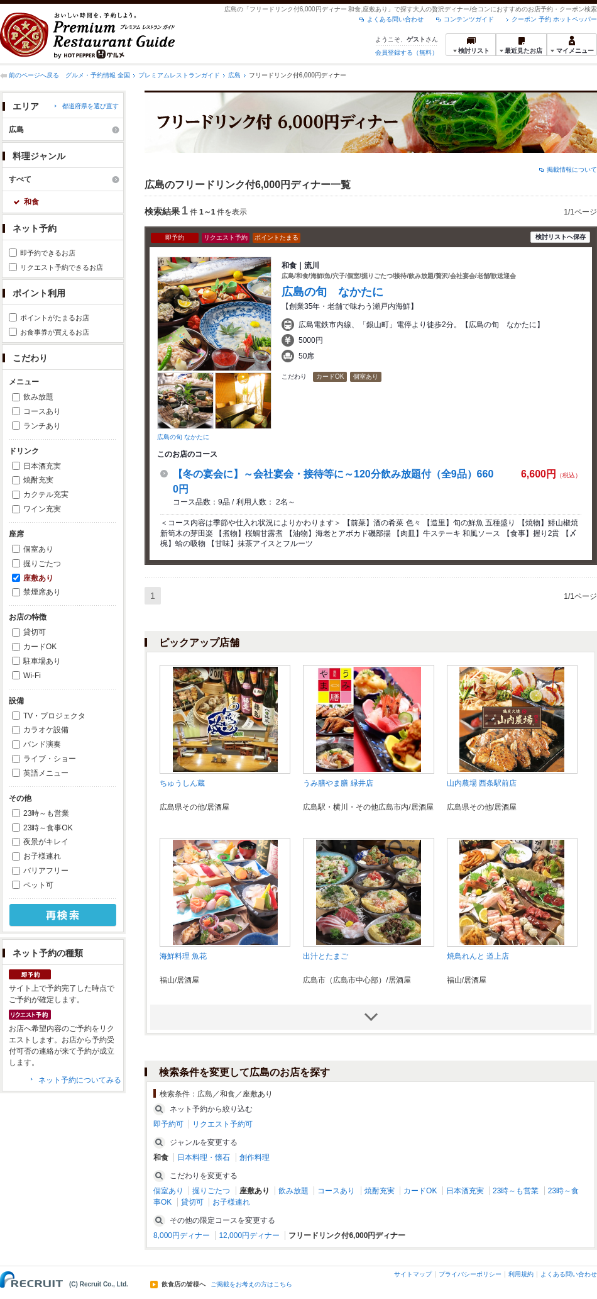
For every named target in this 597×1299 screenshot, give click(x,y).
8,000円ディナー (181, 1235)
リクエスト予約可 (222, 1124)
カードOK (40, 646)
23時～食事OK (48, 827)
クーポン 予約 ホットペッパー (554, 19)
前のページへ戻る (34, 75)
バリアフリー (45, 870)
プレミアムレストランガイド (179, 75)
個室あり (38, 549)
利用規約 (521, 1274)
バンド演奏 (42, 744)
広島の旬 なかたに (183, 436)
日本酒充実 (42, 466)
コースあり (42, 411)
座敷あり (38, 578)
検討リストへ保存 (560, 236)
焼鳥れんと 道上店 (478, 956)
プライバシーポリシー (470, 1274)
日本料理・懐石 (203, 1157)
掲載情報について (572, 169)
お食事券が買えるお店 (54, 332)
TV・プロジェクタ (54, 715)
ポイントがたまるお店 (54, 317)
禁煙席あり (42, 592)
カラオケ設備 (45, 729)
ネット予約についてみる (79, 1080)
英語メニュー (45, 773)
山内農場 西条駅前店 (482, 783)
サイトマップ (413, 1274)
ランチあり (42, 425)
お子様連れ (42, 856)
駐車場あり (42, 661)
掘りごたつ (42, 563)
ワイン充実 (42, 509)
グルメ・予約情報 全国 (97, 75)
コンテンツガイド (469, 19)
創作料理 (254, 1157)
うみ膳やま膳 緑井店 (338, 783)
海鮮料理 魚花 (183, 956)
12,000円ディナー (249, 1235)
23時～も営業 (46, 813)
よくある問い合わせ (395, 19)
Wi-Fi (32, 675)
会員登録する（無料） (406, 52)
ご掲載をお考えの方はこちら (251, 1284)
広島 (234, 75)
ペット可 (38, 885)
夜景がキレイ (45, 841)
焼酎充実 (38, 480)
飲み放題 (38, 397)
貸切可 (34, 632)
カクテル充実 (45, 494)
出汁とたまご (325, 956)
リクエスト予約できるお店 (61, 267)
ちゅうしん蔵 (182, 783)
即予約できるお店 (47, 253)
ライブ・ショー (49, 758)
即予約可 (168, 1124)
